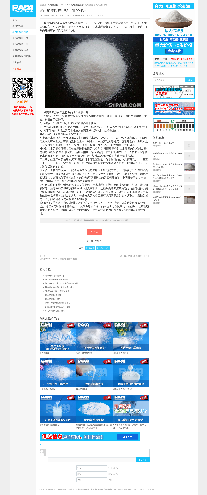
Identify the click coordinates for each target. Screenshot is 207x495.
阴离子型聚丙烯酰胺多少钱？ (57, 303)
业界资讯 (16, 62)
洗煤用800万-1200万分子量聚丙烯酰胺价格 (58, 259)
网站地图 (151, 489)
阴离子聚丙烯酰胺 (131, 338)
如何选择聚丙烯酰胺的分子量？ (58, 307)
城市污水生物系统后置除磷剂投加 (59, 287)
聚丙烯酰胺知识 (20, 50)
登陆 (157, 59)
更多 (97, 241)
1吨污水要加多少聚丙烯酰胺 (57, 291)
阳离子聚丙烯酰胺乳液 (58, 410)
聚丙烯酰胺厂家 (20, 44)
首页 (14, 19)
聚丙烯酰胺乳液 (94, 374)
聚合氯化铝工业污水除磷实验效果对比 (61, 283)
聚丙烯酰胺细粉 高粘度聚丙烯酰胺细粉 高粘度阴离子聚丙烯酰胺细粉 (94, 412)
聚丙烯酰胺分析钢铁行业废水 (137, 256)
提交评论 (142, 460)
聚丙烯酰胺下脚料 (53, 299)
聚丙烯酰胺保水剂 (53, 295)
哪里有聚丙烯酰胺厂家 (55, 275)
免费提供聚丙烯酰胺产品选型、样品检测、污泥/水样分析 (131, 412)
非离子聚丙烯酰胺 (58, 374)
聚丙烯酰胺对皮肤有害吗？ (56, 279)
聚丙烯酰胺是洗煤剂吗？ (56, 311)
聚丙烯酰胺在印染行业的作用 (63, 10)
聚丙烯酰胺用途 (20, 32)
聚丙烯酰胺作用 (103, 248)
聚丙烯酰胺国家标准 (22, 56)
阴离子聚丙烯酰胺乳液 (131, 374)
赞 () (94, 232)
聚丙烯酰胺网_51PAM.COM (23, 8)
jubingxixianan (45, 15)
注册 (165, 59)
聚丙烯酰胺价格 (20, 38)
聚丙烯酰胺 (18, 26)
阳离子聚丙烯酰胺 (94, 338)
